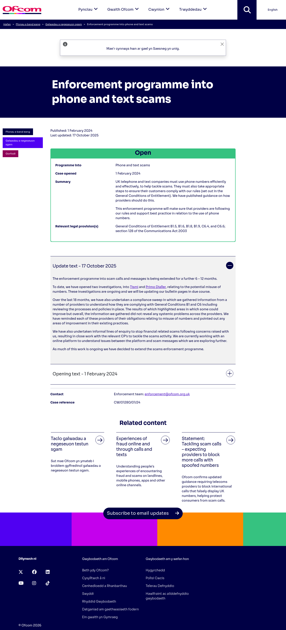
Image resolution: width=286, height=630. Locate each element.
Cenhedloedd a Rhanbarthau (104, 586)
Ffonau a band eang (28, 24)
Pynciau (88, 6)
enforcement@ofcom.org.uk (167, 394)
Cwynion (159, 6)
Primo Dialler (156, 287)
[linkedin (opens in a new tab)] (48, 572)
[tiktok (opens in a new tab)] (48, 583)
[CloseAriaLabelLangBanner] (222, 44)
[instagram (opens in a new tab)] (34, 583)
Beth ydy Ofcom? (95, 570)
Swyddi (88, 594)
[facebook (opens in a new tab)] (34, 572)
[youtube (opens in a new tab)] (21, 583)
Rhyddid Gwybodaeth (99, 601)
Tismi (134, 287)
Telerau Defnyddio (160, 586)
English (273, 9)
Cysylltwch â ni (93, 578)
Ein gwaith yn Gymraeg (100, 617)
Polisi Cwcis (155, 578)
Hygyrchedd (155, 570)
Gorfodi (10, 153)
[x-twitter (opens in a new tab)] (20, 572)
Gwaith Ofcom (123, 6)
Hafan (7, 24)
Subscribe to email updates (143, 513)
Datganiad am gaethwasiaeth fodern (110, 609)
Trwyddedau (193, 6)
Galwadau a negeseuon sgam (63, 24)
